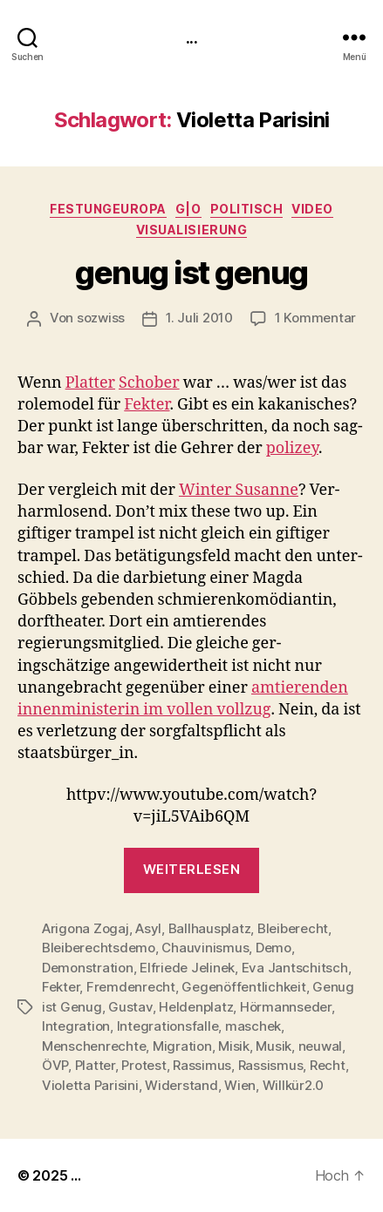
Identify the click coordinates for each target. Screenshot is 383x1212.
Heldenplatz (196, 1007)
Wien (240, 1085)
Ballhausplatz (209, 928)
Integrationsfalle (168, 1026)
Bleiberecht (292, 928)
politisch (247, 208)
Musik (273, 1046)
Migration (182, 1046)
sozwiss (101, 317)
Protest (143, 1065)
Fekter (60, 986)
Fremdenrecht (130, 986)
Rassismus (271, 1065)
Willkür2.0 (293, 1085)
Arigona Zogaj (85, 928)
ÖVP (55, 1065)
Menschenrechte (94, 1046)
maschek (253, 1026)
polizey (292, 448)
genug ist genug (191, 273)
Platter (95, 1065)
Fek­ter (146, 405)
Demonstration (87, 967)
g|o (188, 208)
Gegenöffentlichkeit (243, 986)
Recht (327, 1065)
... (191, 37)
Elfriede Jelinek (187, 967)
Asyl (148, 928)
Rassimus (202, 1065)
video (312, 208)
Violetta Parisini (90, 1085)
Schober (149, 383)
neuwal (320, 1046)
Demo (273, 947)
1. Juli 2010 (199, 317)
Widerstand (181, 1085)
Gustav (130, 1007)
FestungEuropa (108, 208)
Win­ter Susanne (238, 490)
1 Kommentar (315, 317)
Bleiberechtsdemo (98, 947)
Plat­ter (90, 383)
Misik (234, 1046)
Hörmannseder (286, 1007)
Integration (76, 1026)
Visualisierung (191, 229)
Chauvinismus (205, 947)
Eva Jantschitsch (295, 967)
